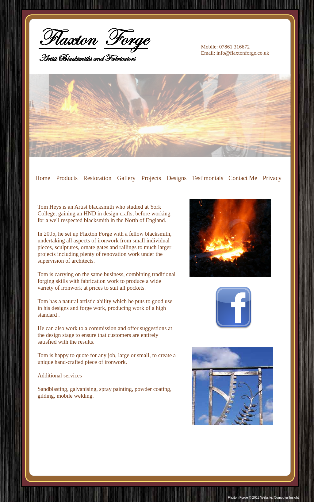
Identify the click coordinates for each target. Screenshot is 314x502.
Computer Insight (286, 497)
